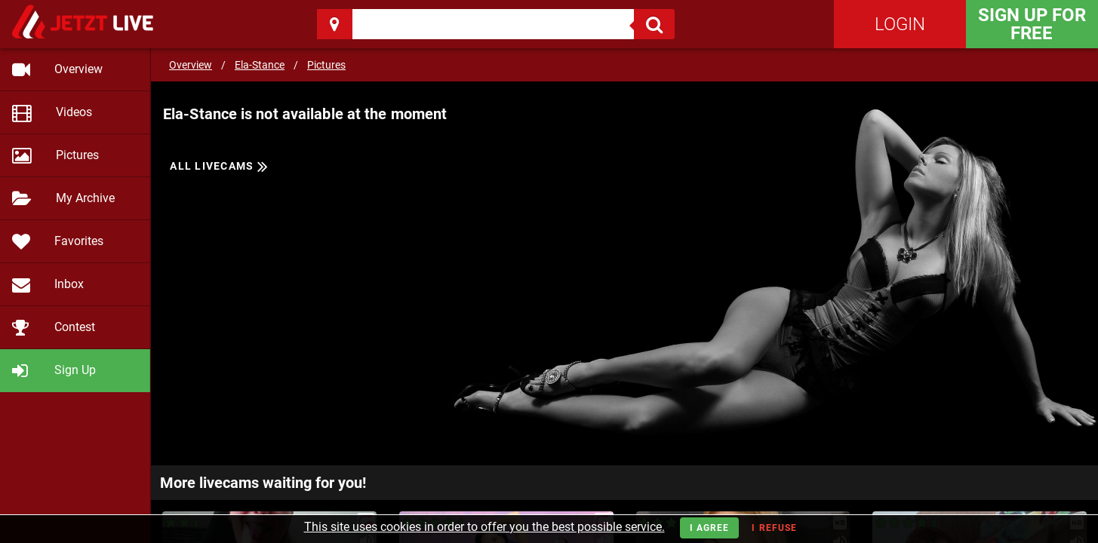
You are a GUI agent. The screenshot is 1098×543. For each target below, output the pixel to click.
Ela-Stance (259, 65)
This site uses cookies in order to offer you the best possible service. (484, 527)
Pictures (326, 65)
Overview (190, 65)
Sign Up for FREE (1032, 24)
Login (900, 24)
